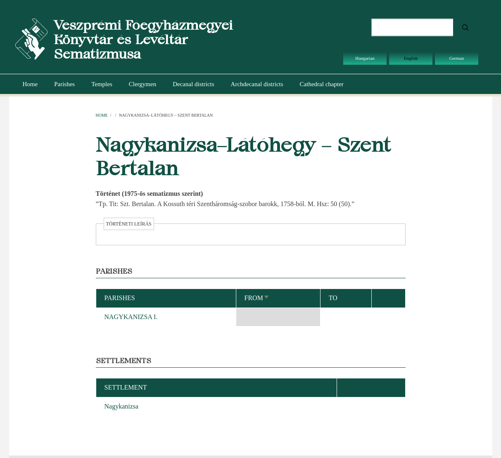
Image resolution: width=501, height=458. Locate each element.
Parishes (64, 84)
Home (30, 84)
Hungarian (364, 58)
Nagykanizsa (121, 406)
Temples (101, 84)
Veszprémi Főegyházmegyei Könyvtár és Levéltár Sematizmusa (143, 39)
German (456, 58)
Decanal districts (193, 84)
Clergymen (142, 84)
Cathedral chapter (322, 84)
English (411, 58)
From (257, 297)
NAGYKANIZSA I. (131, 316)
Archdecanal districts (257, 84)
